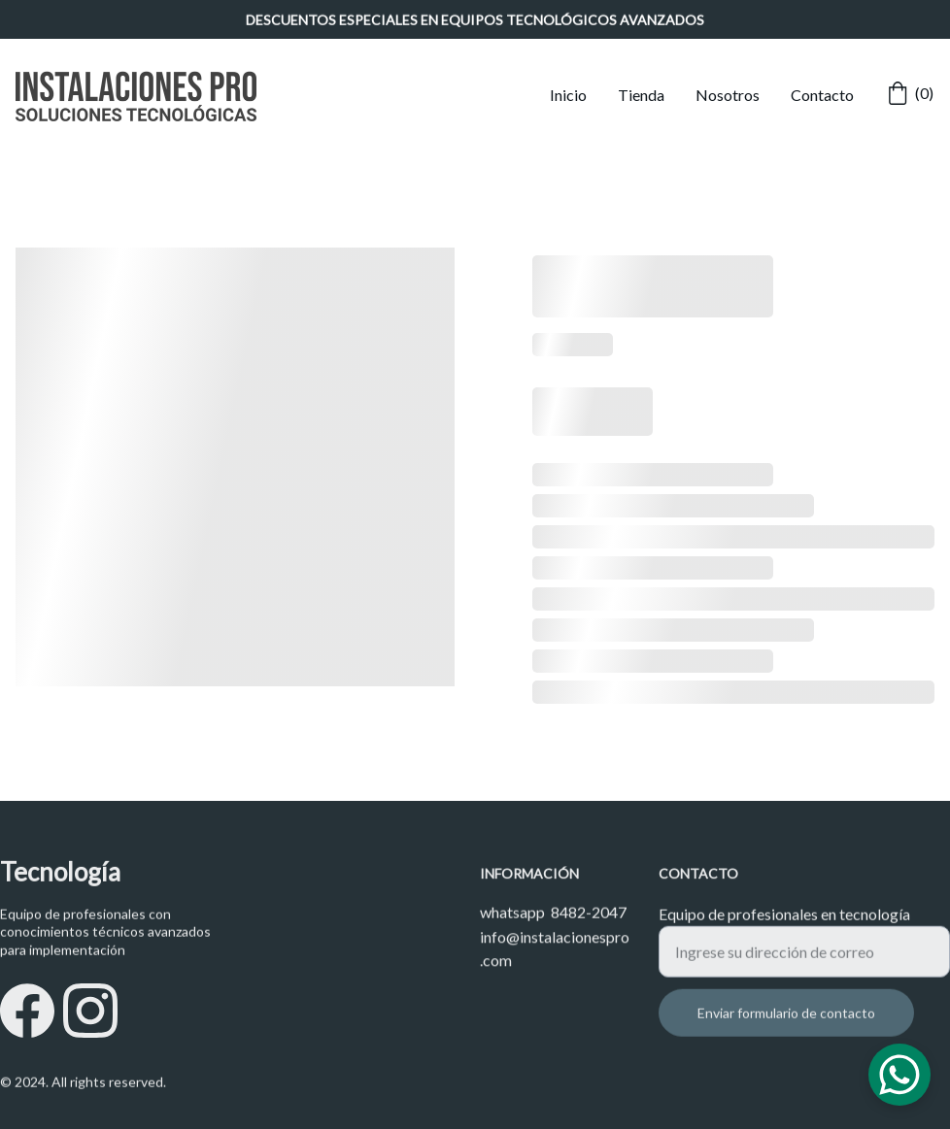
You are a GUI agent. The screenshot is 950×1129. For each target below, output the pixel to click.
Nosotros (728, 94)
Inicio (568, 94)
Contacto (822, 94)
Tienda (641, 94)
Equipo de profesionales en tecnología (784, 924)
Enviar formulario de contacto (786, 1023)
